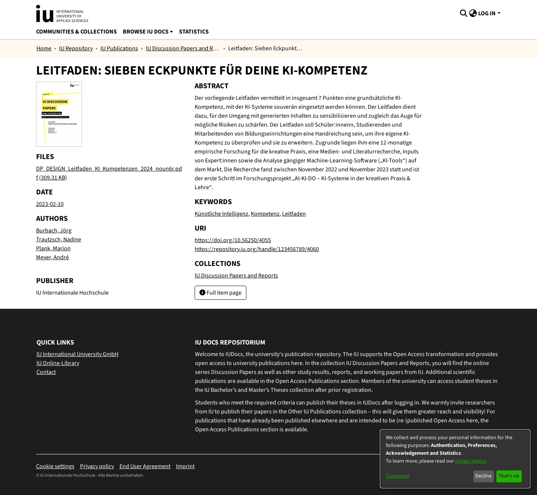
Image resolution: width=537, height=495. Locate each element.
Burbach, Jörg (53, 230)
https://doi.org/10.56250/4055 (233, 240)
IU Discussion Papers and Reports (183, 48)
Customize (397, 476)
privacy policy (470, 461)
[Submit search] (463, 13)
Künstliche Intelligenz (221, 214)
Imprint (185, 466)
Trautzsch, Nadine (58, 239)
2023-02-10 (50, 204)
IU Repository (76, 48)
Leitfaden (294, 214)
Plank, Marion (53, 248)
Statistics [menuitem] (194, 32)
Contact (46, 372)
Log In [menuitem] (487, 13)
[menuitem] (472, 13)
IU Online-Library (57, 363)
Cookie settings (55, 466)
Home (43, 48)
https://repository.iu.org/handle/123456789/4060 (257, 249)
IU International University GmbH (77, 354)
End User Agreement (144, 466)
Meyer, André (52, 257)
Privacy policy (97, 466)
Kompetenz (265, 214)
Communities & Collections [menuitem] (76, 32)
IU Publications (119, 48)
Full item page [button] (220, 293)
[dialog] (455, 459)
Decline (483, 476)
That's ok (509, 476)
